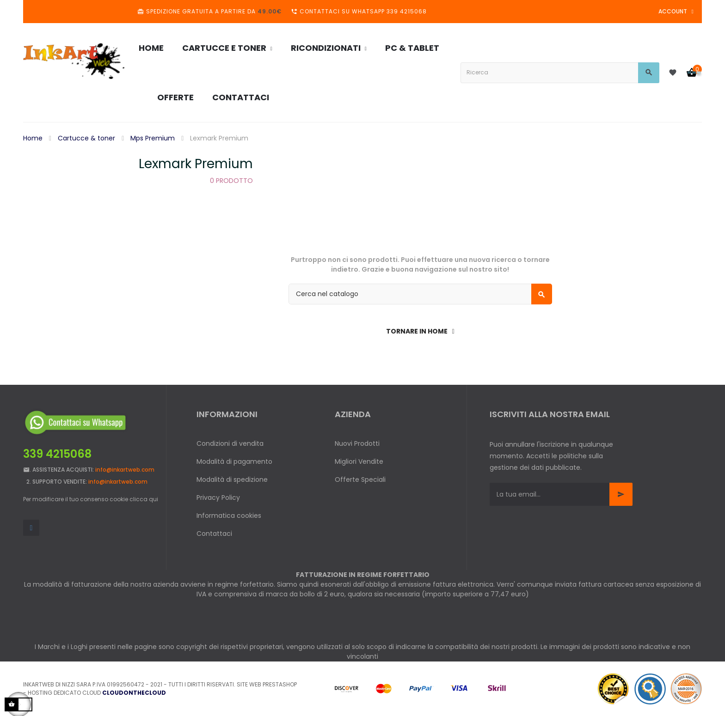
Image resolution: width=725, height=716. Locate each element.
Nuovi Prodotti (357, 443)
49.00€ (270, 11)
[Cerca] (420, 294)
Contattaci (214, 533)
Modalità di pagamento (234, 461)
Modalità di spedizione (232, 479)
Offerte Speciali (360, 479)
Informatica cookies (229, 515)
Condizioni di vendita (230, 443)
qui (153, 499)
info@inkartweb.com (124, 469)
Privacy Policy (218, 497)
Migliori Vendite (359, 461)
